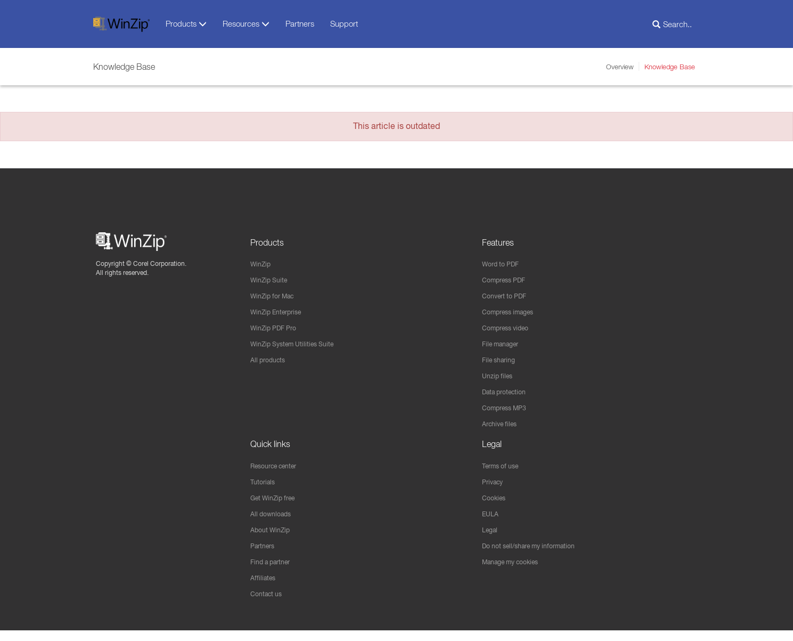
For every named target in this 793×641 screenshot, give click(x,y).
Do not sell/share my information (537, 554)
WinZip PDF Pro (277, 330)
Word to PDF (503, 264)
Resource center (278, 472)
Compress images (512, 314)
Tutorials (264, 488)
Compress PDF (507, 281)
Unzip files (499, 380)
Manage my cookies (516, 571)
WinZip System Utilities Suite (298, 347)
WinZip (262, 264)
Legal (491, 538)
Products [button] (186, 24)
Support (344, 23)
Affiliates (264, 588)
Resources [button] (246, 24)
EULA (491, 521)
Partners (299, 23)
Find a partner (274, 571)
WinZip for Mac (276, 297)
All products (270, 363)
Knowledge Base (669, 66)
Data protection (508, 396)
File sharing (501, 363)
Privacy (494, 488)
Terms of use (504, 472)
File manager (504, 347)
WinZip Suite (271, 281)
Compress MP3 (508, 413)
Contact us (268, 604)
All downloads (273, 521)
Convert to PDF (508, 297)
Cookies (495, 505)
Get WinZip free (277, 505)
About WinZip (273, 538)
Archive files (502, 429)
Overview (620, 66)
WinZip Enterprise (280, 314)
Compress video (509, 330)
